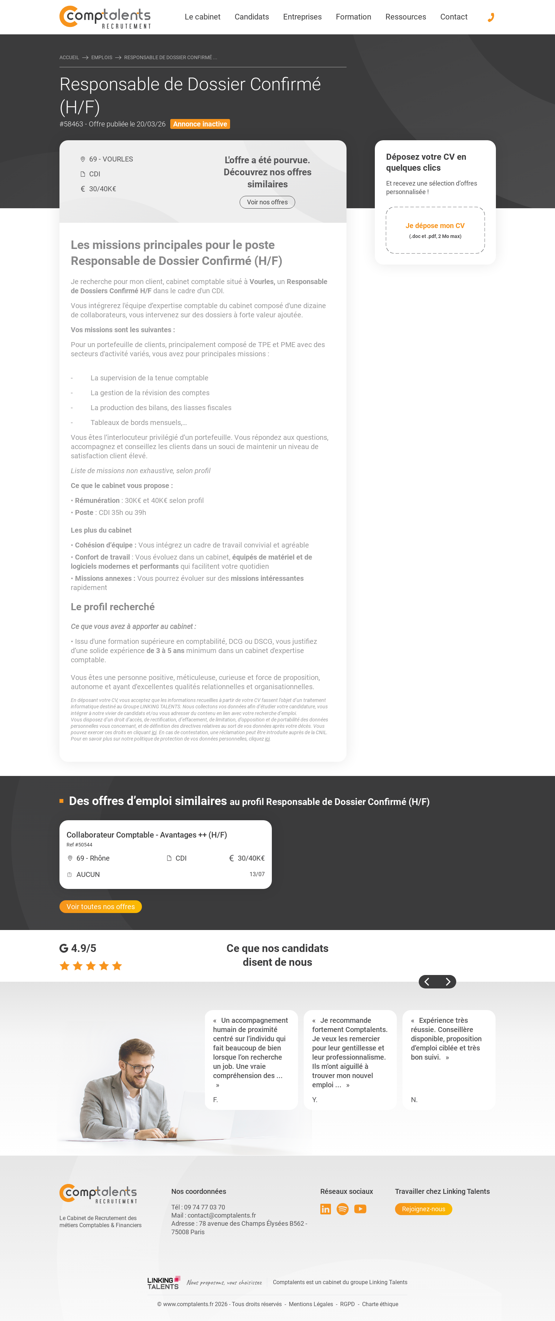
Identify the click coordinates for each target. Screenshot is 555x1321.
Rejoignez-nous (423, 1209)
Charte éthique (380, 1304)
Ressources (405, 16)
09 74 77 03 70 (204, 1207)
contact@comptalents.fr (222, 1215)
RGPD (347, 1304)
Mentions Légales (311, 1304)
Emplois (101, 57)
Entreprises (302, 16)
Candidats (252, 16)
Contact (454, 16)
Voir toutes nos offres (101, 906)
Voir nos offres (267, 202)
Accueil (69, 57)
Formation (353, 16)
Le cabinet (203, 16)
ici (154, 732)
